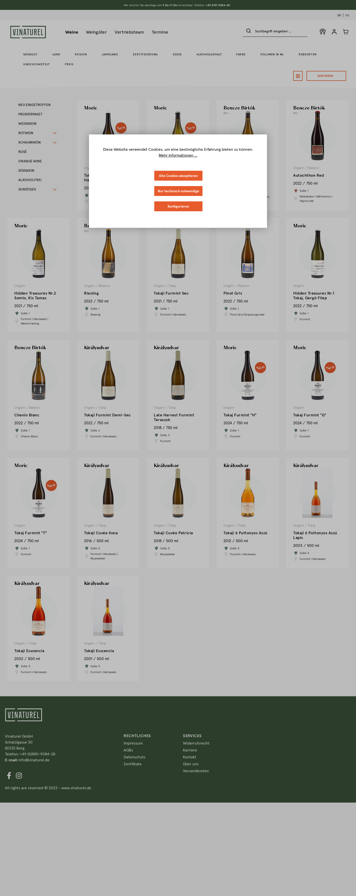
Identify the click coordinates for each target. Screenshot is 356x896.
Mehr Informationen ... (178, 155)
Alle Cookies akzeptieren (178, 175)
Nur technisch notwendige (178, 191)
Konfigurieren (178, 206)
